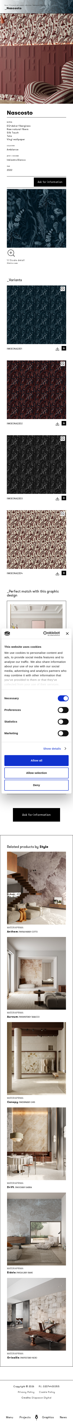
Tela (9, 136)
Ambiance (36, 5)
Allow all (36, 760)
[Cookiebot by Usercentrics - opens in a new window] (45, 633)
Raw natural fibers (18, 129)
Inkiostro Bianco (16, 159)
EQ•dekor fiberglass (18, 125)
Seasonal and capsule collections (20, 5)
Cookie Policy (47, 1392)
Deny (36, 785)
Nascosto (44, 5)
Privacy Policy (26, 1392)
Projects (25, 1417)
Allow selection (36, 772)
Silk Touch (13, 132)
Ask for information (50, 182)
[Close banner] (67, 633)
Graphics (48, 1417)
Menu (9, 1417)
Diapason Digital (42, 1397)
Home (6, 5)
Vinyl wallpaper (16, 139)
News (63, 1417)
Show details (52, 748)
